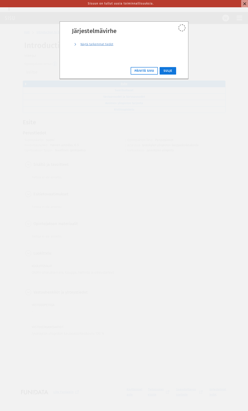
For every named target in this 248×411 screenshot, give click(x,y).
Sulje (167, 71)
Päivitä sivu (144, 71)
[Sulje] (244, 3)
